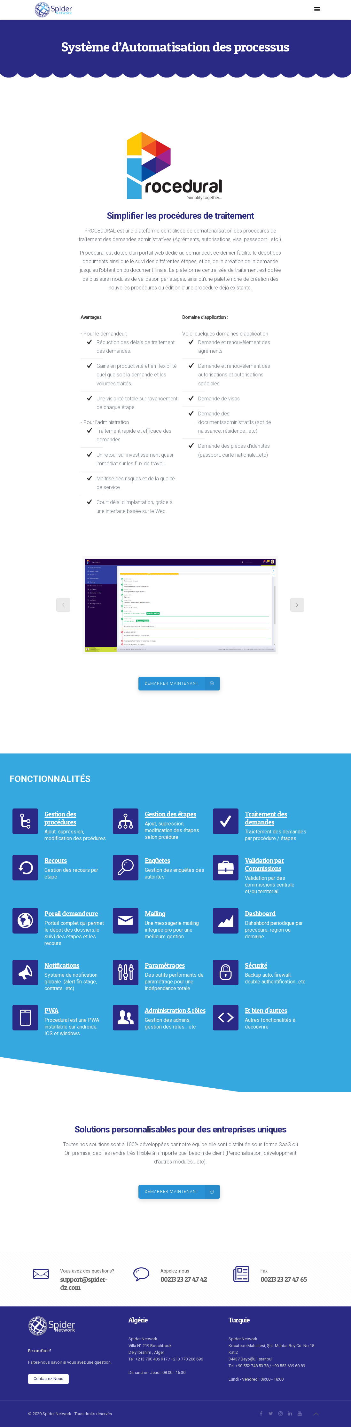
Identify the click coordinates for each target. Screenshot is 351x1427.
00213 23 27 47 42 (183, 1279)
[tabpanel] (180, 605)
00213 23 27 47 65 (284, 1279)
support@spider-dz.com (83, 1283)
